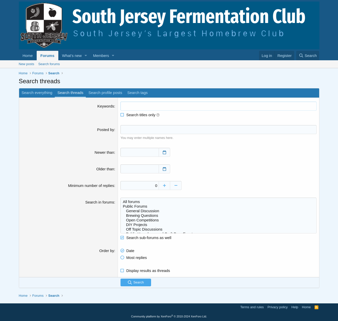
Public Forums (218, 206)
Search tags (137, 92)
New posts (26, 64)
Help (294, 307)
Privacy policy (277, 307)
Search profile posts (105, 92)
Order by (106, 250)
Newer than (104, 152)
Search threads (70, 92)
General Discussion (218, 211)
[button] (85, 55)
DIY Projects (218, 224)
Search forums (49, 64)
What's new (72, 55)
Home (28, 55)
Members (101, 55)
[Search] (307, 55)
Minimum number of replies (91, 185)
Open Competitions (218, 220)
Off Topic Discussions (218, 229)
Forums (47, 55)
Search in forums (99, 202)
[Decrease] (176, 185)
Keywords (105, 106)
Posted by (105, 129)
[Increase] (164, 185)
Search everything (37, 92)
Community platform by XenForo (169, 316)
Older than (105, 169)
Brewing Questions (218, 215)
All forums (218, 201)
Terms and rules (252, 307)
